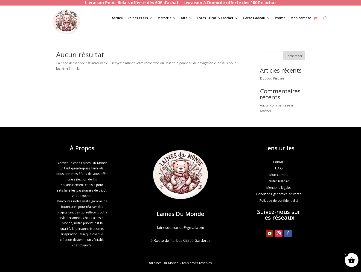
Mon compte (301, 18)
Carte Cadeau (254, 18)
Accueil (117, 18)
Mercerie (164, 18)
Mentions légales (278, 187)
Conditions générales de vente (278, 194)
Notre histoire (278, 181)
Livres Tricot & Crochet (215, 18)
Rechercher (293, 56)
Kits (184, 18)
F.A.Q (279, 168)
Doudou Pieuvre (272, 78)
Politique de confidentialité (279, 200)
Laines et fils (138, 18)
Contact (279, 162)
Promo (280, 18)
